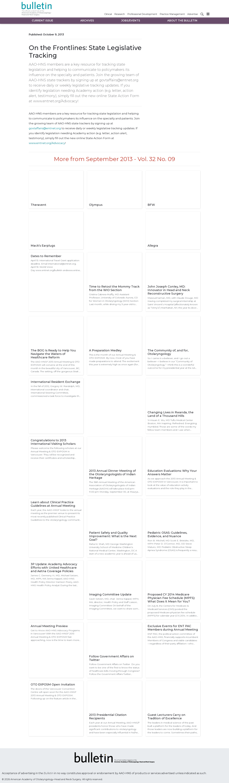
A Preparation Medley (105, 350)
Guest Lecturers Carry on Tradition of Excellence (166, 716)
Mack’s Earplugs (43, 245)
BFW (151, 205)
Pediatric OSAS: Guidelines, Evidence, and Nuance (167, 534)
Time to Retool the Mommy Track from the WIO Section (114, 288)
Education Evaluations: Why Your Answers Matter (172, 472)
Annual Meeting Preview (49, 626)
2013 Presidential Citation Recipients (108, 716)
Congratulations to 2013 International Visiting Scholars (53, 442)
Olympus (95, 205)
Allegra (153, 245)
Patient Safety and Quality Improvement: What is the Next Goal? (113, 536)
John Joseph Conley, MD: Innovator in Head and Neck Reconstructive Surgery (169, 290)
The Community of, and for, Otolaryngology (168, 352)
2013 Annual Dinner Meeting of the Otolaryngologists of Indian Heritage (112, 474)
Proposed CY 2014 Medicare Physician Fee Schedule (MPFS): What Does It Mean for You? (171, 598)
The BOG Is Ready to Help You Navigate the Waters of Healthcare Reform (53, 354)
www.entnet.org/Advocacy (47, 143)
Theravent (38, 205)
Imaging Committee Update (110, 594)
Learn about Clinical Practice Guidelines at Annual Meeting (53, 504)
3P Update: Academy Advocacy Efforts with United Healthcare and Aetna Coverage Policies (54, 567)
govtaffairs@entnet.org (45, 128)
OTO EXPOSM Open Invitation (53, 684)
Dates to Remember (46, 256)
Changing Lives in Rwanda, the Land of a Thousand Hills (171, 414)
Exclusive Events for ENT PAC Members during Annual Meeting (173, 627)
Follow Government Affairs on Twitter (111, 658)
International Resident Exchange (55, 382)
